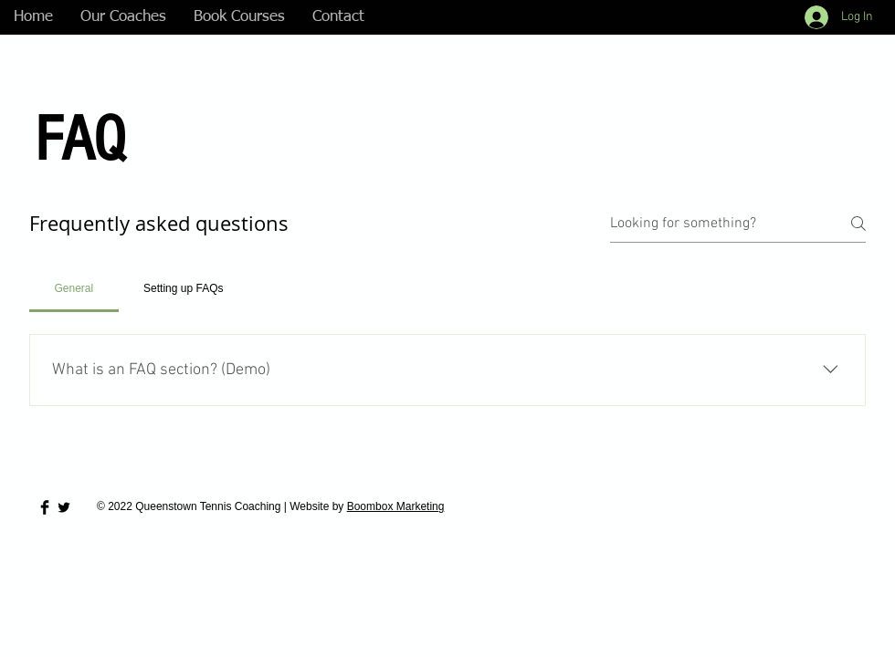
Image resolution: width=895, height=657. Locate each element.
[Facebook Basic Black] (44, 507)
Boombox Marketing (396, 506)
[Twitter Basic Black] (64, 507)
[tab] (74, 288)
